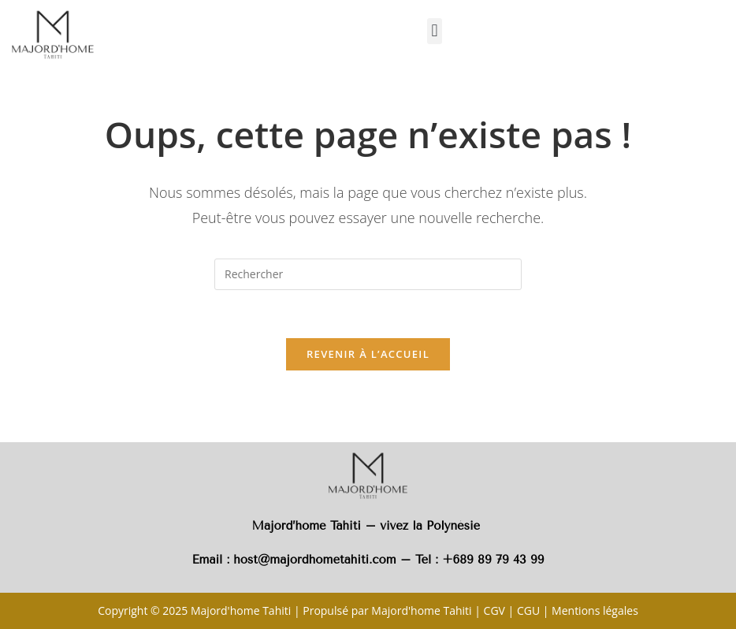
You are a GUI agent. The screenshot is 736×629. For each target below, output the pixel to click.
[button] (434, 31)
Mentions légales (595, 610)
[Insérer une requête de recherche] (368, 274)
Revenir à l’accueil (368, 354)
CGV (494, 610)
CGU (528, 610)
